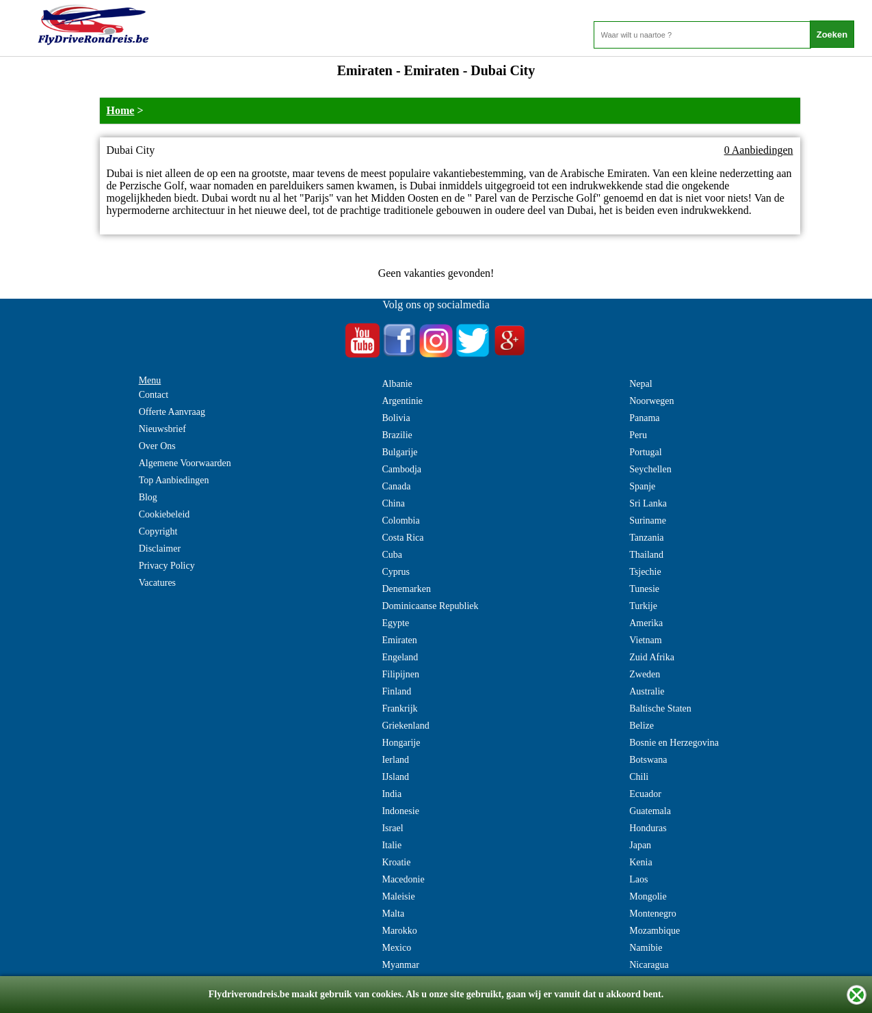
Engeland (400, 657)
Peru (638, 435)
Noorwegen (651, 401)
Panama (644, 418)
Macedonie (403, 879)
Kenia (640, 862)
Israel (392, 828)
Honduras (647, 828)
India (391, 794)
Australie (646, 691)
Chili (638, 777)
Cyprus (395, 572)
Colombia (400, 520)
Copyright (158, 531)
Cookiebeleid (164, 514)
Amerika (646, 623)
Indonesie (400, 811)
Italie (391, 845)
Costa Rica (402, 537)
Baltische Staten (660, 708)
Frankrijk (399, 708)
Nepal (640, 384)
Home (121, 110)
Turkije (643, 606)
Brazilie (397, 435)
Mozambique (654, 931)
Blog (148, 497)
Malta (393, 913)
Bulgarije (399, 452)
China (393, 503)
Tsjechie (645, 572)
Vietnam (645, 640)
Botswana (648, 760)
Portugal (645, 452)
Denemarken (406, 589)
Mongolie (647, 896)
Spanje (642, 486)
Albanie (397, 384)
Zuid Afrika (651, 657)
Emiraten (399, 640)
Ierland (395, 760)
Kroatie (396, 862)
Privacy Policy (167, 565)
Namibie (645, 948)
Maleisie (398, 896)
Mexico (396, 948)
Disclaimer (160, 548)
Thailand (646, 555)
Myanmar (400, 965)
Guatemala (650, 811)
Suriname (647, 520)
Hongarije (401, 743)
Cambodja (401, 469)
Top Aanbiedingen (174, 480)
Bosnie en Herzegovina (674, 743)
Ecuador (645, 794)
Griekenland (405, 725)
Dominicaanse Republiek (430, 606)
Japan (640, 845)
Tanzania (646, 537)
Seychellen (650, 469)
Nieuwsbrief (162, 429)
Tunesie (644, 589)
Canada (396, 486)
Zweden (644, 674)
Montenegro (652, 913)
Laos (638, 879)
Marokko (399, 931)
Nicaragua (649, 965)
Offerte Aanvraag (172, 412)
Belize (641, 725)
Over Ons (157, 446)
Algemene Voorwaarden (185, 463)
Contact (154, 395)
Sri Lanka (648, 503)
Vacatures (157, 583)
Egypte (395, 623)
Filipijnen (400, 674)
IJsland (395, 777)
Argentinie (402, 401)
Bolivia (396, 418)
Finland (396, 691)
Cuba (392, 555)
